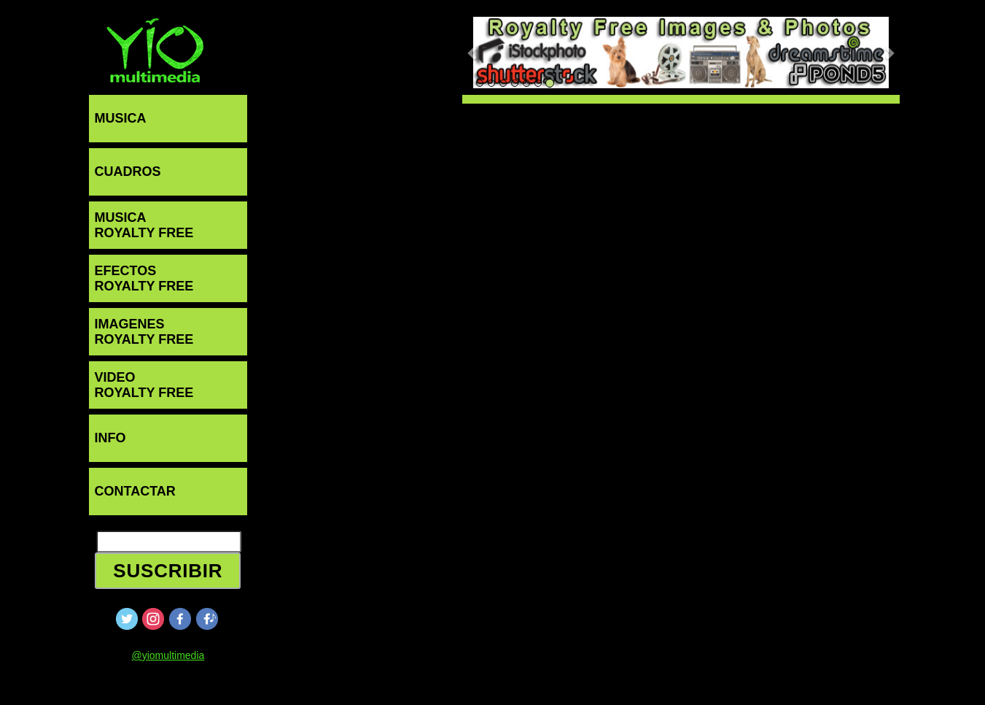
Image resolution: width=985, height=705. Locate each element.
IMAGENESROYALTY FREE (144, 332)
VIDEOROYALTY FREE (144, 385)
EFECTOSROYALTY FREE (144, 278)
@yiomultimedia (167, 655)
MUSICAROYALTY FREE (144, 225)
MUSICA (121, 118)
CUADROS (128, 171)
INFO (110, 438)
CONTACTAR (135, 491)
